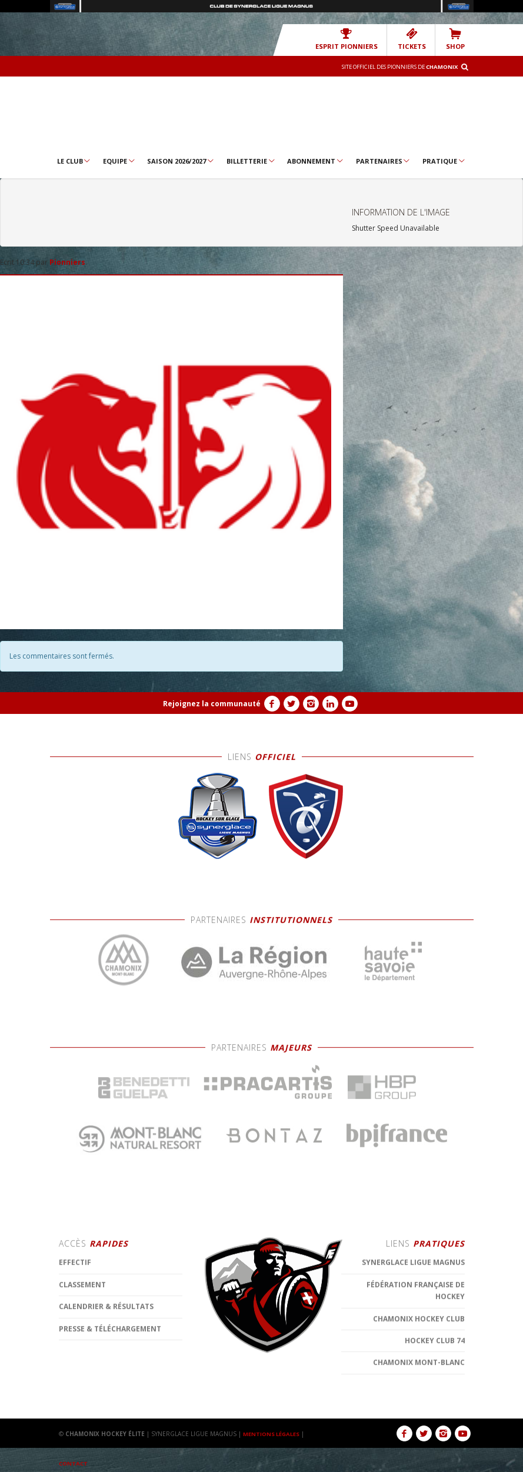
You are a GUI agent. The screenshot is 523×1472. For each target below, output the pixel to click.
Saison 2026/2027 (181, 160)
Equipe (119, 160)
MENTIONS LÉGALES (273, 1434)
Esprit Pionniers (353, 39)
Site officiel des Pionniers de (391, 66)
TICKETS (414, 39)
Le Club (74, 160)
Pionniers (67, 262)
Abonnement (315, 160)
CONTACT (74, 1463)
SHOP (456, 39)
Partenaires (383, 160)
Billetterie (251, 160)
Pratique (444, 160)
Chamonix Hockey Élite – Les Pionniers (261, 114)
